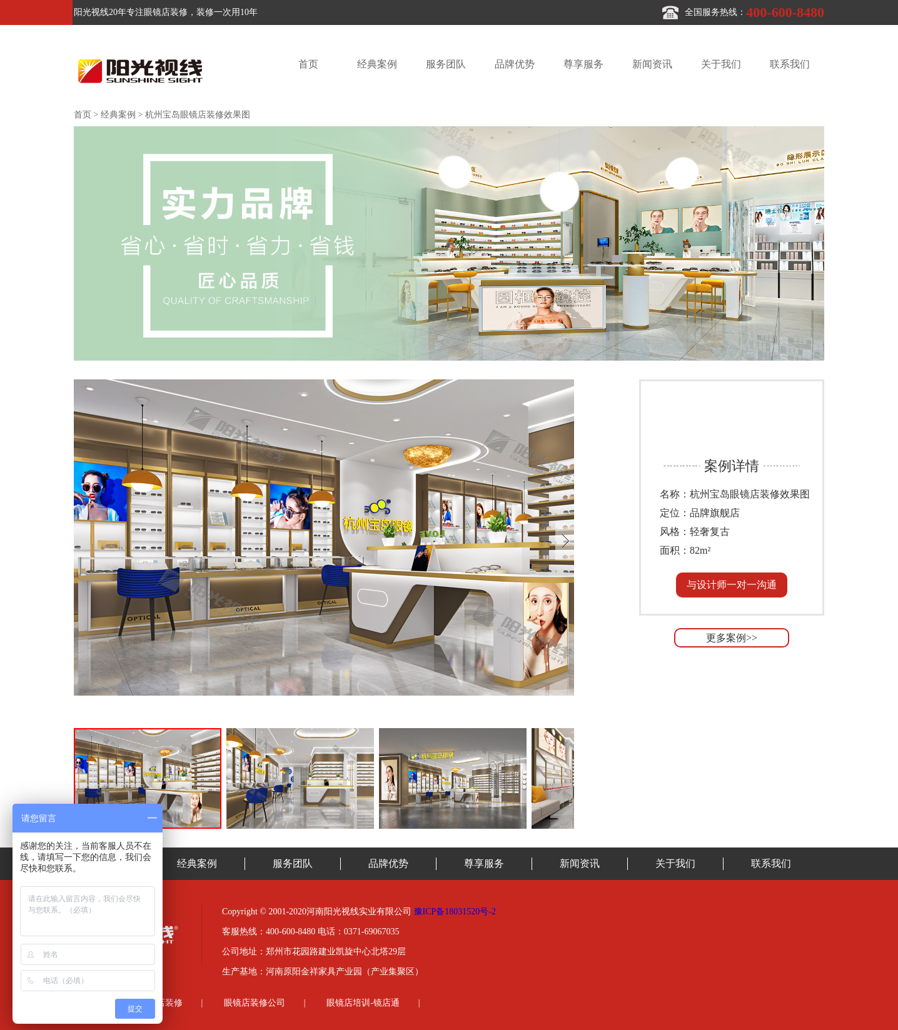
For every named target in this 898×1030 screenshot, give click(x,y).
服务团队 (446, 64)
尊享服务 (583, 64)
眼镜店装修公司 (254, 1003)
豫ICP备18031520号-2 (455, 911)
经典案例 (377, 64)
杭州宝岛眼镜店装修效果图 (197, 114)
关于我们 (721, 64)
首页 (308, 64)
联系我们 (790, 64)
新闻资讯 (652, 64)
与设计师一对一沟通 (732, 584)
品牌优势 (515, 64)
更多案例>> (731, 637)
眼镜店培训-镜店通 (363, 1003)
